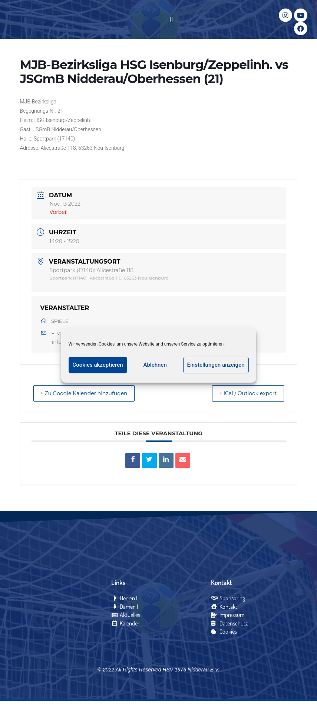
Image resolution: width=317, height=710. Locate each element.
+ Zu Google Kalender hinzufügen (91, 402)
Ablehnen (154, 364)
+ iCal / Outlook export (242, 402)
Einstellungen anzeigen (216, 364)
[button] (171, 24)
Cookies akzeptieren (98, 364)
